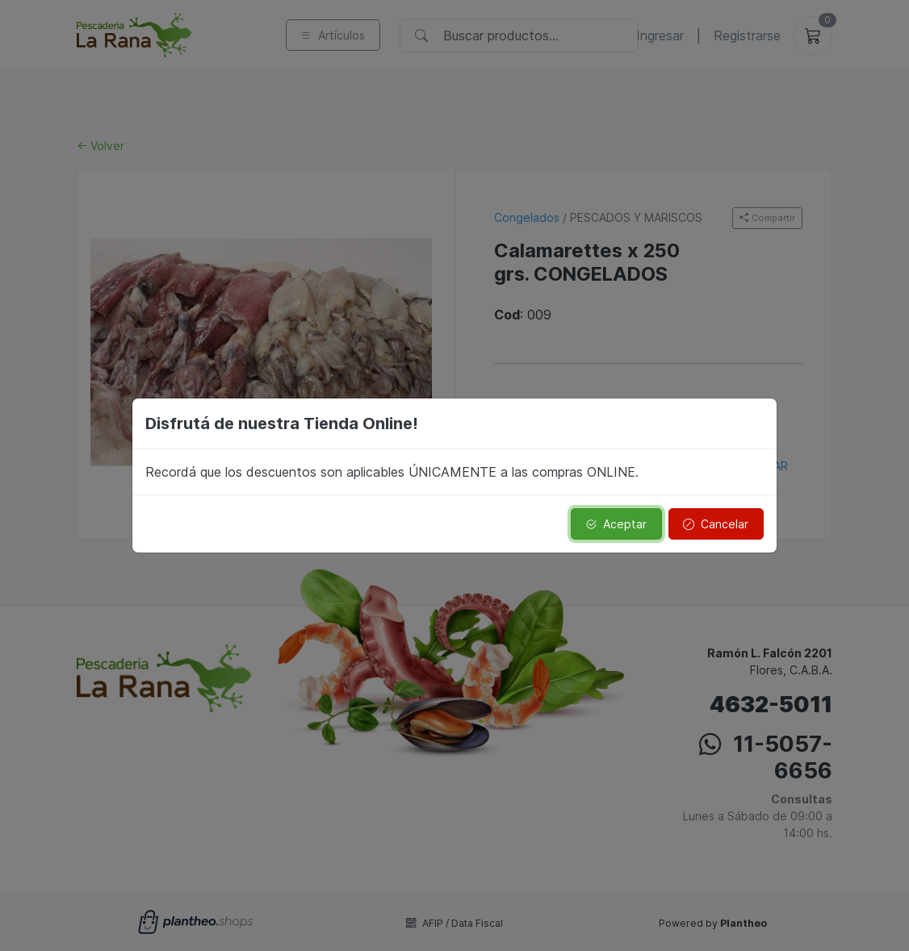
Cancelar (715, 524)
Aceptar (616, 524)
